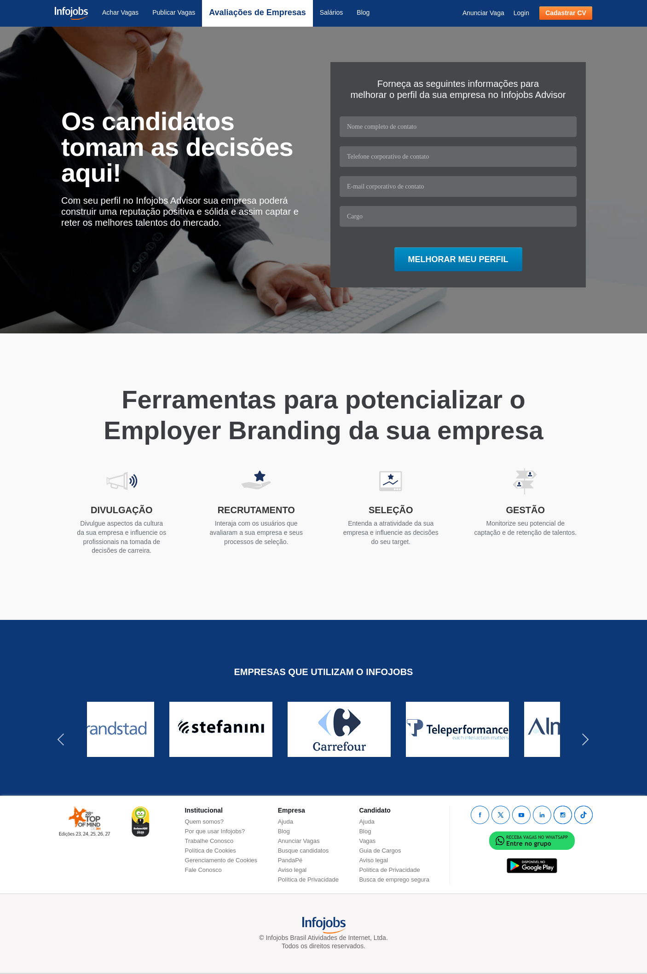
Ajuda (285, 821)
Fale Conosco (203, 869)
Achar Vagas (120, 12)
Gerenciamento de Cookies (221, 860)
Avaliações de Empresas (257, 12)
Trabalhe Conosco (209, 840)
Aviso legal (292, 869)
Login (521, 13)
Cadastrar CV (565, 13)
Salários (331, 12)
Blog (363, 12)
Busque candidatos (303, 850)
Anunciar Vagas (299, 840)
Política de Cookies (210, 850)
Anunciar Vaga (483, 13)
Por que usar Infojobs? (215, 831)
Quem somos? (204, 821)
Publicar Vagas (173, 12)
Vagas (367, 840)
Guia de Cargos (380, 850)
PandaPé (290, 860)
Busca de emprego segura (394, 879)
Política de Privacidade (308, 879)
